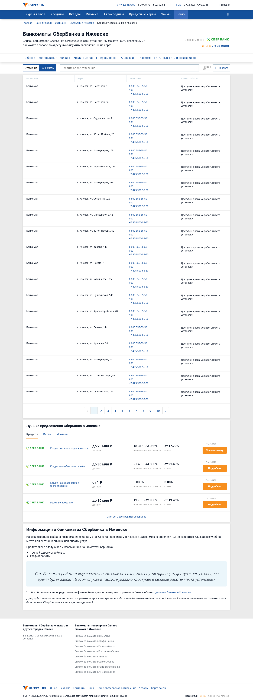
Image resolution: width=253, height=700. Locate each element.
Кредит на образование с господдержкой (64, 484)
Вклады (75, 14)
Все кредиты (46, 58)
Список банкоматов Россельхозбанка (97, 651)
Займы (166, 14)
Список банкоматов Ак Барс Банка (95, 671)
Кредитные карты (142, 14)
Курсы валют (35, 14)
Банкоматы (147, 58)
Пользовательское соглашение (116, 687)
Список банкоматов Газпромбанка (95, 646)
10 (158, 411)
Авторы (143, 687)
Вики (91, 687)
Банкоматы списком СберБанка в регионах (42, 637)
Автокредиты (114, 14)
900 (131, 90)
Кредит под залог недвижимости (69, 448)
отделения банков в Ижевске (172, 592)
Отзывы (164, 58)
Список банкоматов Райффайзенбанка (97, 666)
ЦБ (178, 5)
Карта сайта (158, 687)
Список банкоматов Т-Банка (91, 656)
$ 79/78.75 (144, 4)
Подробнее (214, 468)
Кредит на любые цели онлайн (67, 466)
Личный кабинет (185, 58)
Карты (47, 434)
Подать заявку (214, 450)
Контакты (79, 687)
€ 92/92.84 (159, 4)
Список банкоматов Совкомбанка (94, 661)
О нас (53, 687)
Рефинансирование (61, 502)
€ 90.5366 (202, 4)
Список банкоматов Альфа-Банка (94, 641)
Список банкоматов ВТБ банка (93, 636)
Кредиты (57, 14)
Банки (181, 14)
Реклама (65, 687)
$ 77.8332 (189, 4)
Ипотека (92, 14)
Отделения (128, 58)
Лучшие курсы (126, 4)
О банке (30, 58)
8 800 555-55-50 (138, 86)
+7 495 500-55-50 (138, 93)
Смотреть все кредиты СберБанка (126, 516)
